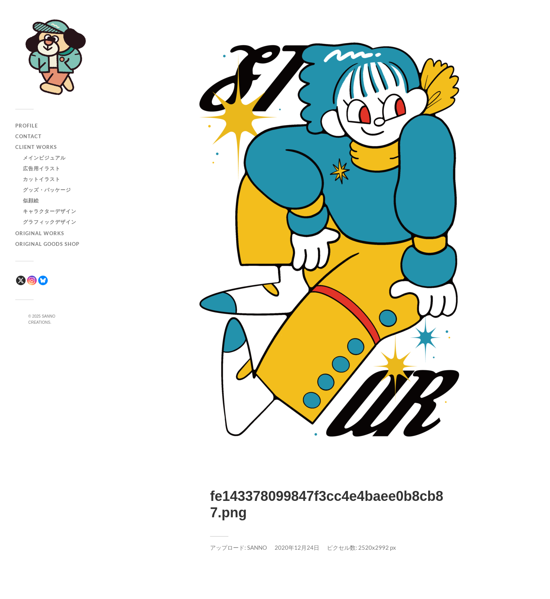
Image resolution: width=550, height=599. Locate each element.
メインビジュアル (44, 158)
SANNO (257, 547)
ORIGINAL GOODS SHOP (47, 244)
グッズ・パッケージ (47, 190)
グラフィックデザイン (49, 222)
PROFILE (26, 126)
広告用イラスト (41, 168)
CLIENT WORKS (36, 147)
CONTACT (28, 136)
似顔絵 (31, 200)
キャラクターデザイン (49, 211)
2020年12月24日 (297, 547)
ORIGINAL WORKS (39, 233)
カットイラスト (41, 179)
